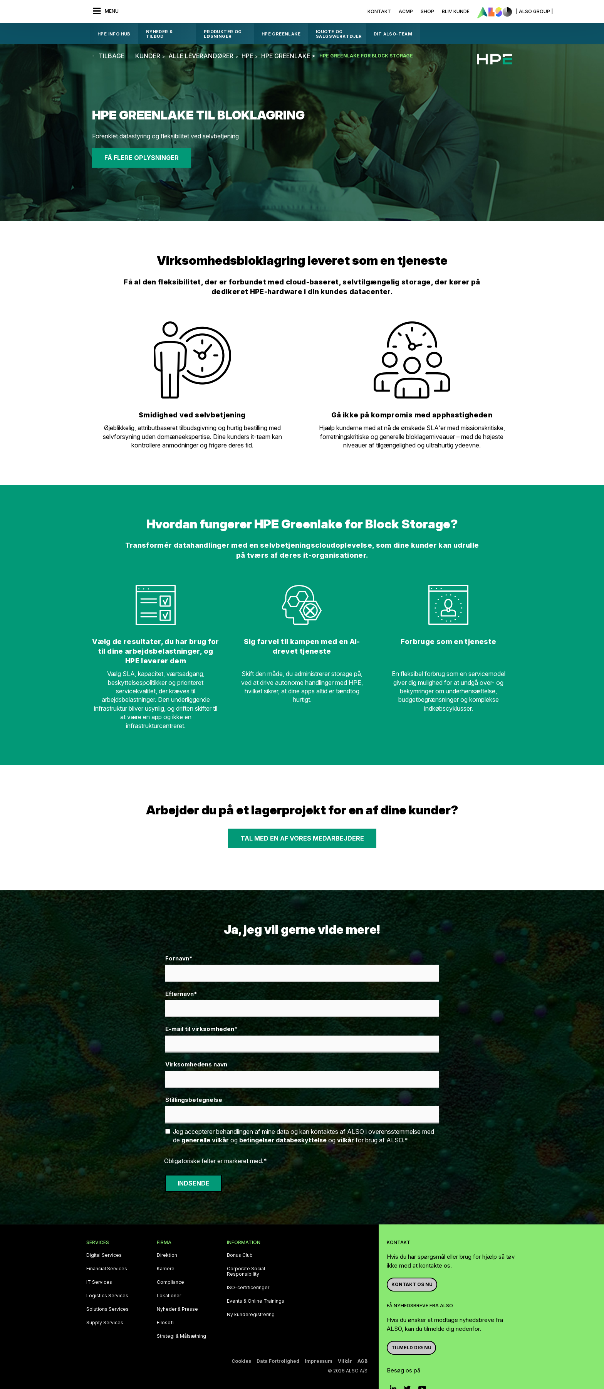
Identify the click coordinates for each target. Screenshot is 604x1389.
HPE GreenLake (281, 34)
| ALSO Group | (534, 11)
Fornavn (179, 958)
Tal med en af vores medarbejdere (302, 838)
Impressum (318, 1361)
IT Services (99, 1282)
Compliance (170, 1282)
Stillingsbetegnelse (193, 1099)
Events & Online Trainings (255, 1301)
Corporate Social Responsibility (246, 1271)
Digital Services (104, 1255)
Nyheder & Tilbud (159, 34)
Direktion (167, 1255)
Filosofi (165, 1322)
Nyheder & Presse (177, 1309)
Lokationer (169, 1295)
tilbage (111, 56)
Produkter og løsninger (223, 34)
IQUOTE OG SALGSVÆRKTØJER (339, 34)
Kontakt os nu (412, 1284)
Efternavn (181, 994)
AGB (362, 1361)
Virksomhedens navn (196, 1064)
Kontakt (379, 11)
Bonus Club (240, 1255)
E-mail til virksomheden (201, 1029)
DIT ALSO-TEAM (393, 34)
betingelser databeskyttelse (283, 1140)
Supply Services (104, 1322)
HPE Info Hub (114, 34)
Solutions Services (107, 1309)
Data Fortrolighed (278, 1361)
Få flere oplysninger (141, 158)
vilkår (345, 1140)
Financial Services (106, 1268)
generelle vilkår (205, 1140)
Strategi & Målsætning (181, 1336)
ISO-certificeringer (248, 1287)
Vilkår (345, 1361)
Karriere (165, 1268)
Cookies (241, 1361)
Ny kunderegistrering (251, 1314)
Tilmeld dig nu (411, 1347)
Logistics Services (107, 1295)
